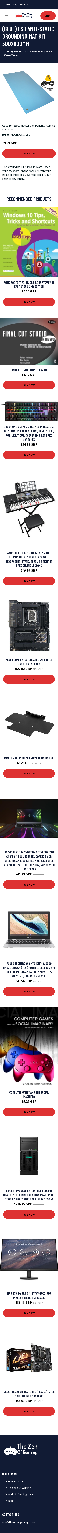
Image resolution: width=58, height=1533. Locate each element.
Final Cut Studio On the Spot (29, 370)
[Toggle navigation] (6, 15)
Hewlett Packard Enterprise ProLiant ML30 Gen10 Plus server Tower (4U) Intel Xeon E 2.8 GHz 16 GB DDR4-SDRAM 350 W (29, 1195)
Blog (11, 1500)
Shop (48, 15)
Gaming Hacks (16, 1481)
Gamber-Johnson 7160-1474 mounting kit (29, 758)
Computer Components (31, 125)
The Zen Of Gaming (19, 1487)
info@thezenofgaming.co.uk (16, 4)
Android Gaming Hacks (21, 1494)
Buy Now (29, 153)
